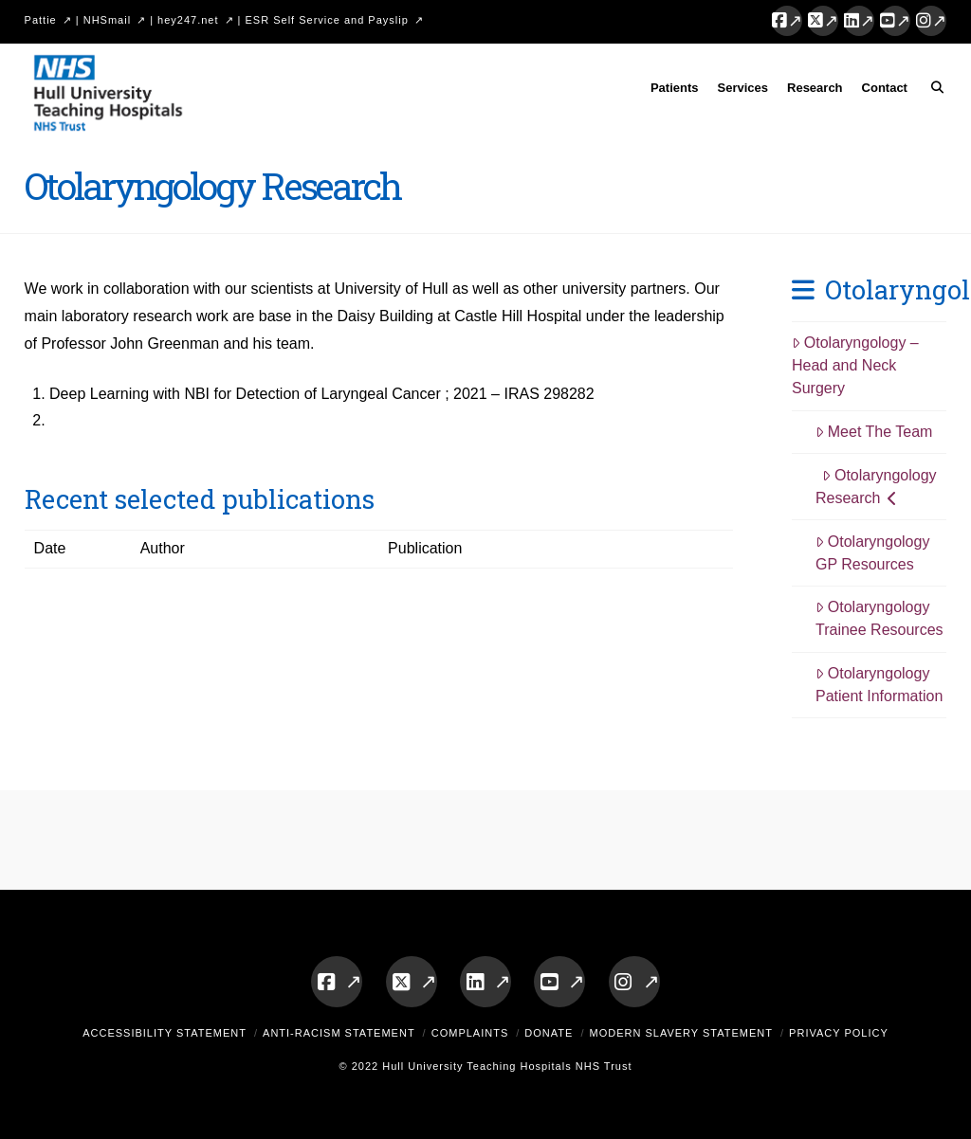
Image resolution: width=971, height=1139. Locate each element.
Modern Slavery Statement (681, 1033)
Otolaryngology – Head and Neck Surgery (855, 365)
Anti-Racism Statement (339, 1033)
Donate (548, 1033)
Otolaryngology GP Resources (872, 552)
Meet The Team (873, 432)
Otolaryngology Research (876, 486)
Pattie (41, 20)
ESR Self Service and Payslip (327, 20)
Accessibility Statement (164, 1033)
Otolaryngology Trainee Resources (879, 618)
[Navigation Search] (931, 91)
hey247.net (187, 20)
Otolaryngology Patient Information (879, 684)
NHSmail (107, 20)
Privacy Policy (839, 1033)
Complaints (470, 1033)
